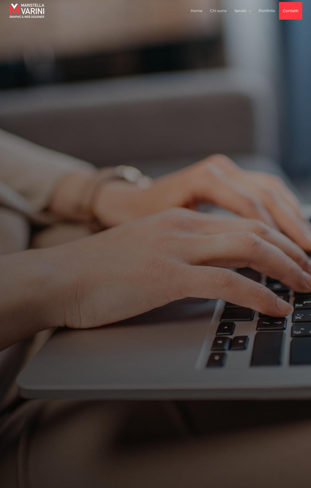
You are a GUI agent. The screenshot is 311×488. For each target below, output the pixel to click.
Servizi (240, 10)
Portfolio (267, 10)
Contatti (290, 10)
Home (196, 10)
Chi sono (218, 10)
